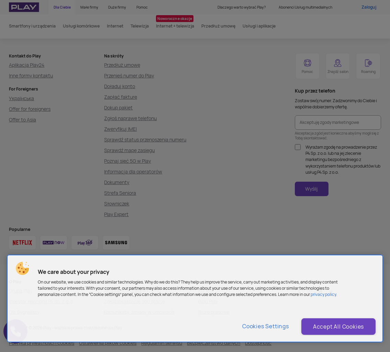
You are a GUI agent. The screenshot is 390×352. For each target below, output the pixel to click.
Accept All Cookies (338, 326)
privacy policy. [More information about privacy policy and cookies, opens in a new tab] (324, 294)
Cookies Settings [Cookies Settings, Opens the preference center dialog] (265, 326)
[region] (195, 298)
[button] (22, 268)
